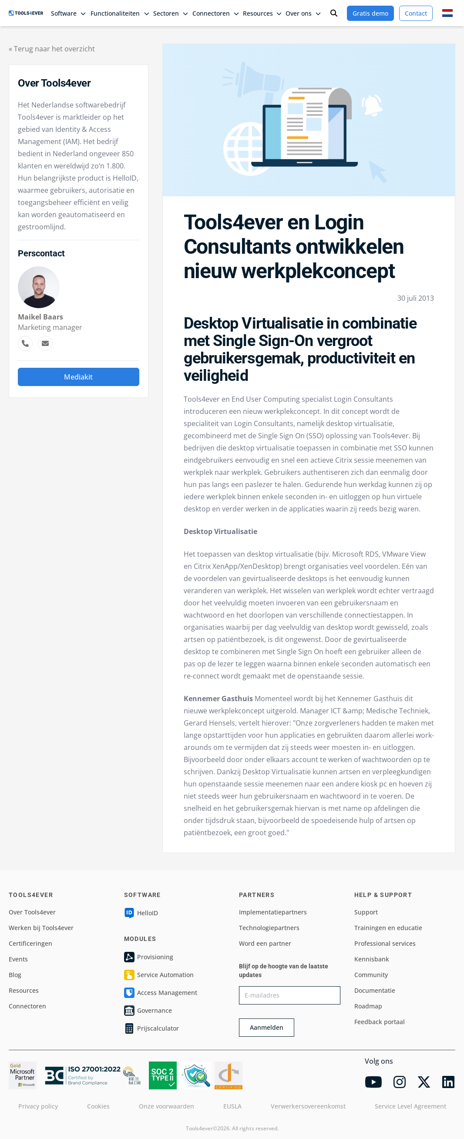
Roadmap (368, 1006)
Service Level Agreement (410, 1106)
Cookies (98, 1106)
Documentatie (374, 990)
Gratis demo (370, 13)
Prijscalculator (151, 1028)
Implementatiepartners (273, 912)
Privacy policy (38, 1106)
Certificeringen (30, 943)
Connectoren (27, 1006)
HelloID (141, 913)
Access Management (160, 993)
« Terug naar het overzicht (52, 49)
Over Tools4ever (32, 912)
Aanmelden (266, 1027)
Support (366, 912)
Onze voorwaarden (166, 1106)
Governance (148, 1010)
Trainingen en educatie (388, 928)
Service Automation (159, 975)
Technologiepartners (269, 928)
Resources (24, 990)
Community (371, 975)
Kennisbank (371, 959)
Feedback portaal (379, 1022)
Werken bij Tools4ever (41, 928)
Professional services (385, 943)
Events (18, 959)
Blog (15, 975)
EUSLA (232, 1106)
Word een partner (265, 943)
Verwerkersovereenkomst (308, 1106)
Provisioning (148, 957)
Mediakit (78, 377)
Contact (416, 13)
